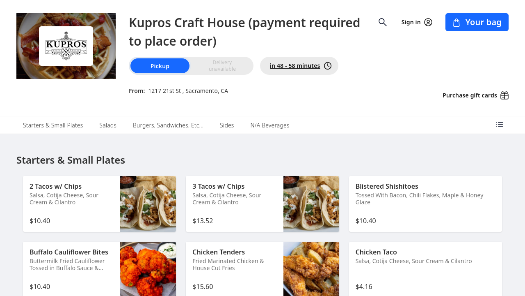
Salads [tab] (107, 125)
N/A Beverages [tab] (269, 125)
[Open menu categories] (500, 125)
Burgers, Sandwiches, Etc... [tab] (168, 125)
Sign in (417, 22)
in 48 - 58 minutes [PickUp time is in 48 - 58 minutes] (301, 66)
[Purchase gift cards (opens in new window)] (472, 92)
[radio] (222, 66)
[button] (99, 204)
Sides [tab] (227, 125)
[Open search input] (383, 22)
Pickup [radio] (160, 66)
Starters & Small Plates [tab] (53, 125)
